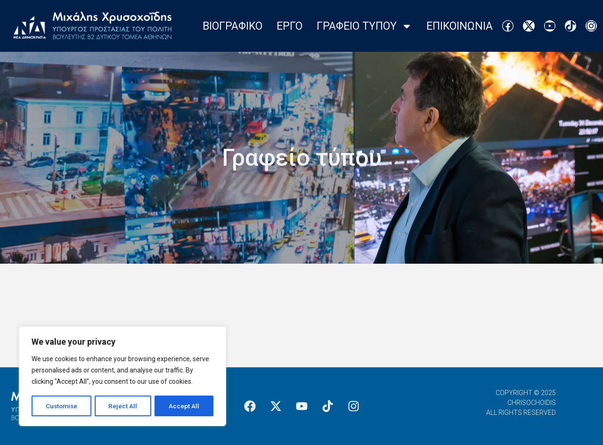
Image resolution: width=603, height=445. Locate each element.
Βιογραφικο (232, 26)
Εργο (289, 26)
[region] (122, 376)
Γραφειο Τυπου (364, 26)
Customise (62, 406)
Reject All (124, 406)
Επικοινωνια (459, 26)
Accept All (184, 406)
